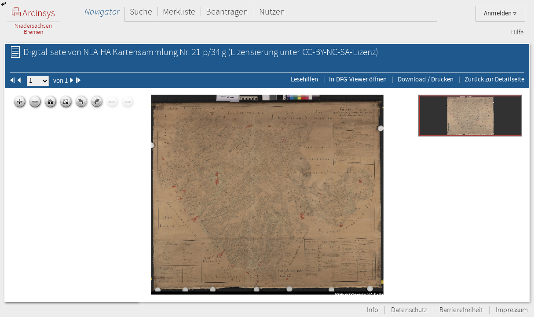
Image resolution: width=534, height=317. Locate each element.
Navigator (101, 11)
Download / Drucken (426, 79)
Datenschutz (409, 310)
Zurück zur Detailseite (494, 79)
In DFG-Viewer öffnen (358, 79)
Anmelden (500, 13)
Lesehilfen (304, 79)
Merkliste (179, 11)
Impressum (512, 310)
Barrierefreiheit (461, 310)
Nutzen (272, 11)
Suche (141, 11)
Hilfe (517, 33)
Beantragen (227, 11)
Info (372, 310)
